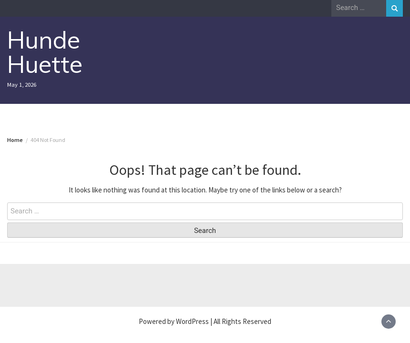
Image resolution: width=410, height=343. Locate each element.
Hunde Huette (44, 52)
